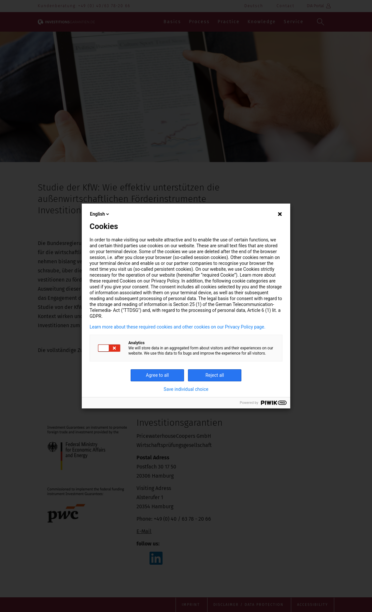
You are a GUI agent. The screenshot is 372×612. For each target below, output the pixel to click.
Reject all (215, 375)
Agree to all (157, 375)
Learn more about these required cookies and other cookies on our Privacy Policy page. (177, 326)
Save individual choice (186, 389)
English (100, 214)
